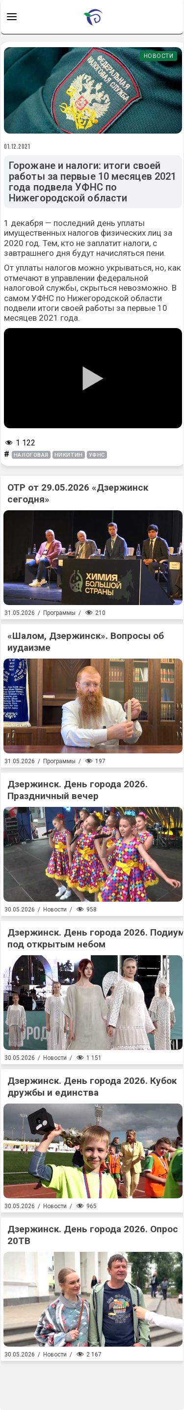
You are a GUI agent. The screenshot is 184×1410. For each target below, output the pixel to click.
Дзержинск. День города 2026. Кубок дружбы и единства (92, 1086)
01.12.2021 (17, 146)
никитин (68, 455)
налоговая (31, 455)
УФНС (97, 455)
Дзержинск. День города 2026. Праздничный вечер (77, 790)
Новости (159, 56)
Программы (59, 612)
